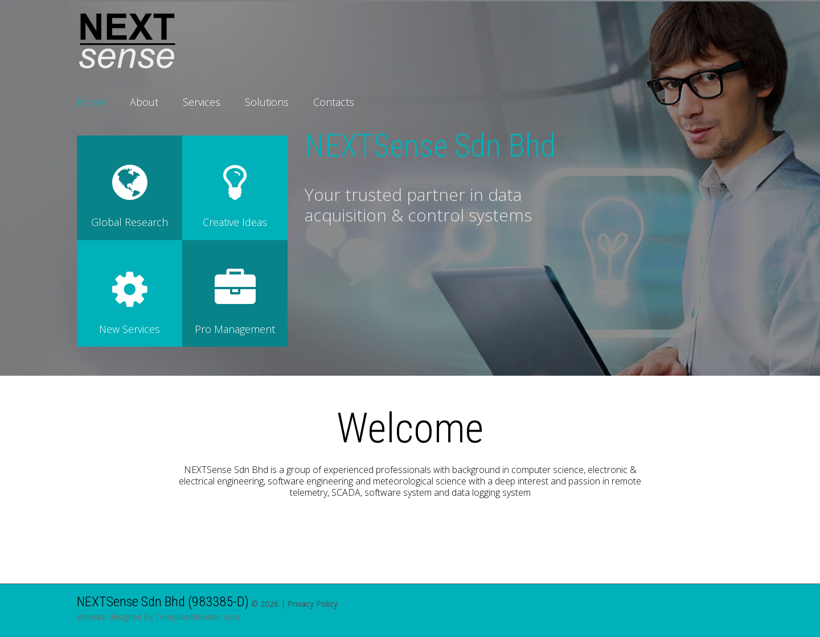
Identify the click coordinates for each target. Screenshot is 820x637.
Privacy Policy (313, 603)
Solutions (267, 102)
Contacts (333, 102)
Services (201, 102)
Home (91, 102)
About (144, 102)
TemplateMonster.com (197, 616)
